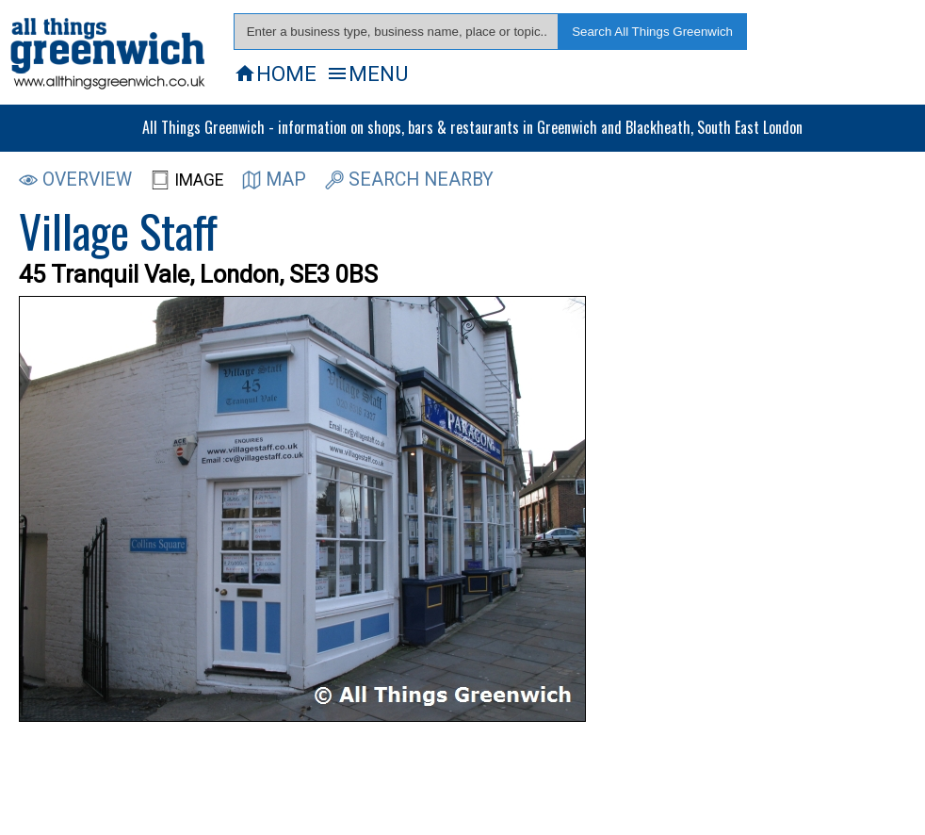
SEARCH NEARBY (409, 179)
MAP (274, 179)
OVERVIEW (75, 179)
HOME (275, 73)
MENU (367, 73)
